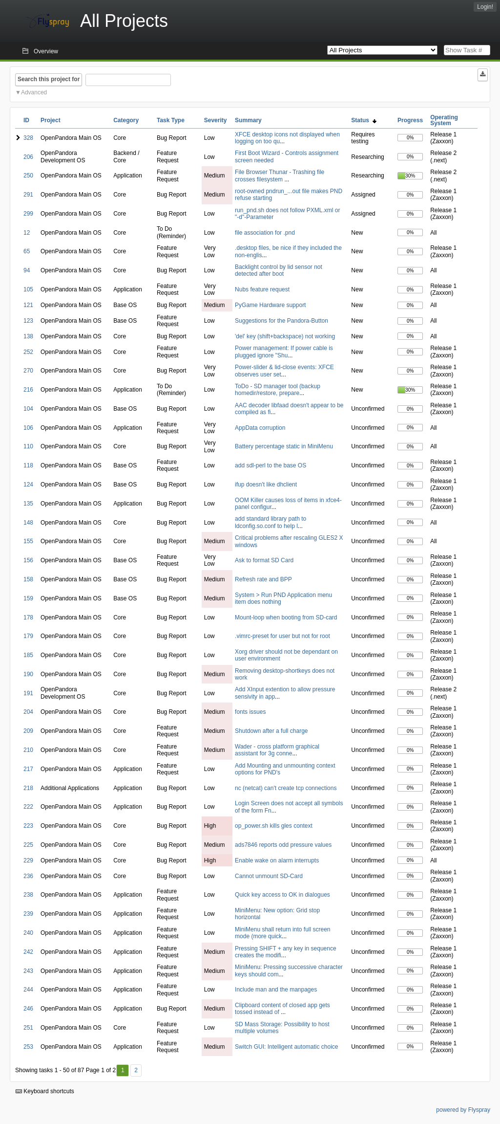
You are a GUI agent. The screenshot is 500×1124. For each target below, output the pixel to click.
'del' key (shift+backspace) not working (285, 336)
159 (28, 598)
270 (28, 370)
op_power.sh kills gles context (273, 825)
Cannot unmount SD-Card (269, 876)
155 (28, 541)
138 (28, 336)
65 (26, 251)
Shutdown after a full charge (271, 730)
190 (28, 674)
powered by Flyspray (463, 1109)
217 (28, 769)
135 (28, 503)
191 (28, 693)
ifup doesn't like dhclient (266, 484)
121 (28, 305)
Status (363, 120)
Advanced (34, 92)
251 (28, 1027)
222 (28, 806)
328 (28, 137)
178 (28, 617)
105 (28, 289)
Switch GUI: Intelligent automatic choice (286, 1046)
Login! (485, 6)
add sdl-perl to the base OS (270, 465)
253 (28, 1046)
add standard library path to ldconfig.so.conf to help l (270, 522)
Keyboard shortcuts (45, 1091)
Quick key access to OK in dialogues (282, 894)
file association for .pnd (265, 232)
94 (26, 270)
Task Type (171, 120)
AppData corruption (260, 427)
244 (28, 989)
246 (28, 1008)
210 (28, 750)
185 (28, 655)
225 (28, 844)
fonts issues (250, 711)
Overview (46, 51)
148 (28, 522)
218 (28, 788)
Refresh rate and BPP (263, 579)
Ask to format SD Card (264, 560)
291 (28, 194)
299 (28, 213)
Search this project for (49, 79)
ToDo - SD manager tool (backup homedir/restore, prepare (277, 390)
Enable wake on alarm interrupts (277, 860)
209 (28, 730)
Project (51, 120)
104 (28, 408)
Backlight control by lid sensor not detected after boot (278, 270)
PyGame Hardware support (270, 305)
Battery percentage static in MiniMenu (284, 446)
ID (26, 120)
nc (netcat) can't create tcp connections (285, 788)
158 (28, 579)
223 (28, 825)
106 (28, 427)
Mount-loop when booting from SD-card (286, 617)
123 (28, 320)
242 (28, 951)
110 (28, 446)
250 (28, 175)
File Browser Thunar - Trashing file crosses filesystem (279, 175)
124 (28, 484)
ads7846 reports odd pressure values (283, 844)
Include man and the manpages (276, 989)
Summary (248, 120)
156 (28, 560)
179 (28, 636)
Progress (410, 120)
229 (28, 860)
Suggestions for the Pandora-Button (281, 320)
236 (28, 876)
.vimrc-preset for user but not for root (282, 636)
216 (28, 389)
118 (28, 465)
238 (28, 894)
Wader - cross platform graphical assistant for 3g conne (277, 750)
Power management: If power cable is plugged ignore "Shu (284, 351)
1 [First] (123, 1070)
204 (28, 711)
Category (126, 120)
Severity (215, 120)
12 (26, 232)
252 (28, 352)
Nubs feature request (262, 289)
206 (28, 157)
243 (28, 971)
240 (28, 932)
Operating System (444, 120)
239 (28, 913)
